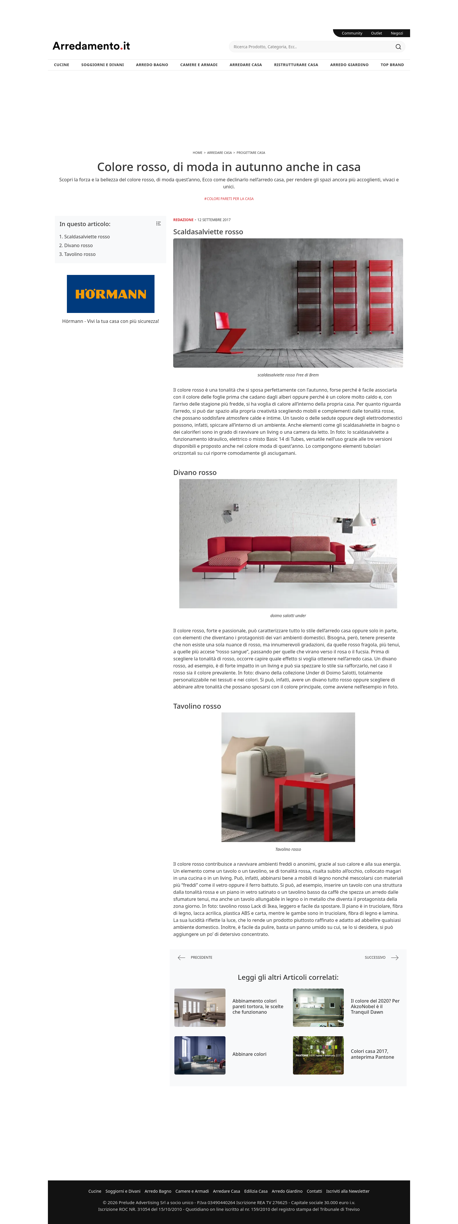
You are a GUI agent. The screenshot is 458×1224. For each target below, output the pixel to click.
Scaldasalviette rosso (87, 236)
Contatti (314, 1191)
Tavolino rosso (80, 254)
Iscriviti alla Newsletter (347, 1191)
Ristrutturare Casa (296, 64)
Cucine (61, 64)
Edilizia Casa (256, 1191)
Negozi (397, 33)
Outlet (376, 33)
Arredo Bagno (152, 64)
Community (352, 33)
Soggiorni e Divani (102, 64)
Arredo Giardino (349, 64)
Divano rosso (78, 245)
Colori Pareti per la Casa (230, 198)
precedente (195, 957)
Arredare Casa (246, 64)
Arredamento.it (141, 46)
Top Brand (392, 64)
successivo (381, 957)
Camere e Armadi (199, 64)
